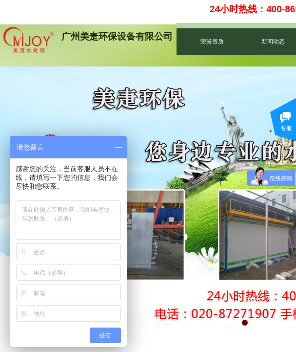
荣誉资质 (212, 41)
